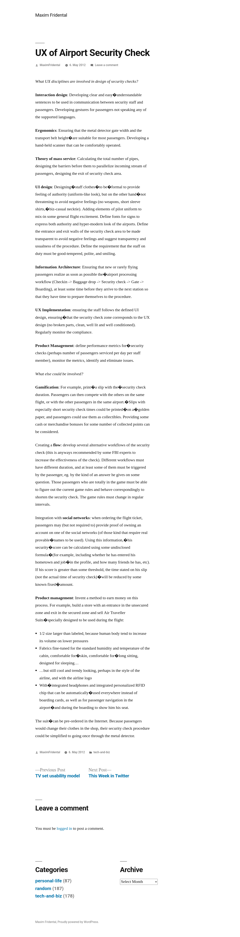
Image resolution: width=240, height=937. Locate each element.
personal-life (48, 880)
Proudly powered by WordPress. (78, 922)
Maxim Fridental (51, 15)
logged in (64, 828)
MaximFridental (50, 65)
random (43, 888)
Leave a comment (106, 65)
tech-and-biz (102, 752)
